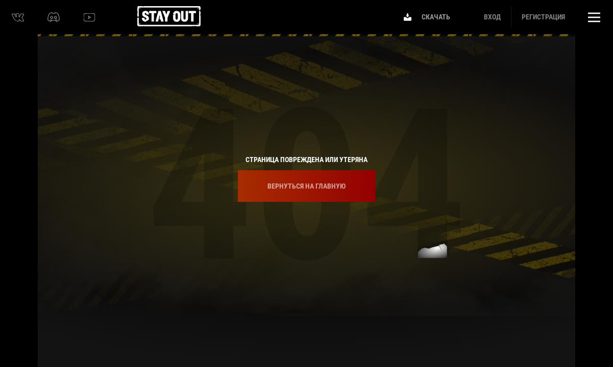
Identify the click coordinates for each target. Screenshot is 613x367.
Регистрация (543, 17)
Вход (492, 17)
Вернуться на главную (306, 186)
